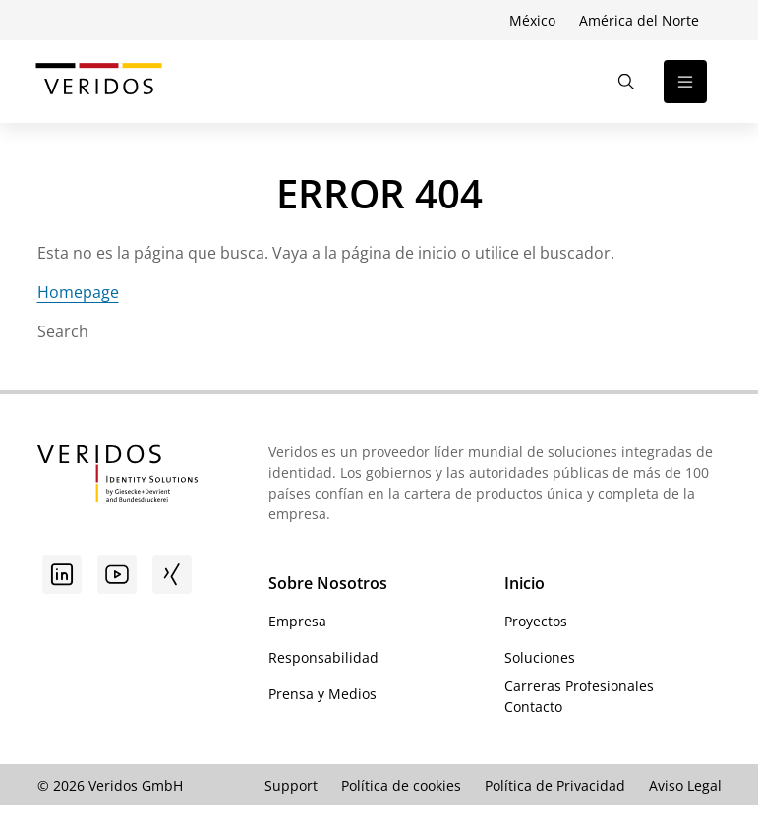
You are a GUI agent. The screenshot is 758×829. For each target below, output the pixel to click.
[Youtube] (117, 574)
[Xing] (172, 574)
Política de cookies (401, 785)
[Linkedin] (62, 574)
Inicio (524, 583)
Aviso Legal (685, 785)
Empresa (297, 621)
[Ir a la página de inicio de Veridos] (98, 81)
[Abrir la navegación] (685, 81)
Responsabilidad (323, 657)
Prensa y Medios (322, 693)
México (532, 20)
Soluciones (539, 657)
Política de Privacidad (555, 785)
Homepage (78, 292)
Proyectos (535, 621)
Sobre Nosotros (327, 583)
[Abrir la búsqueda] (626, 81)
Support (291, 785)
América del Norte (639, 20)
